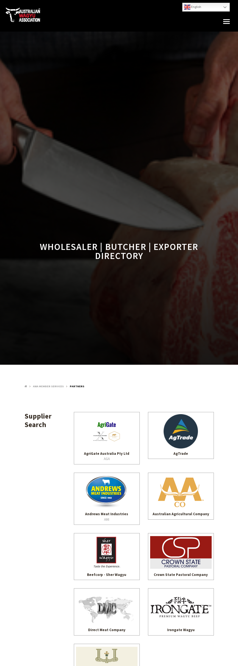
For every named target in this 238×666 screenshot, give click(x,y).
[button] (226, 21)
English (192, 7)
